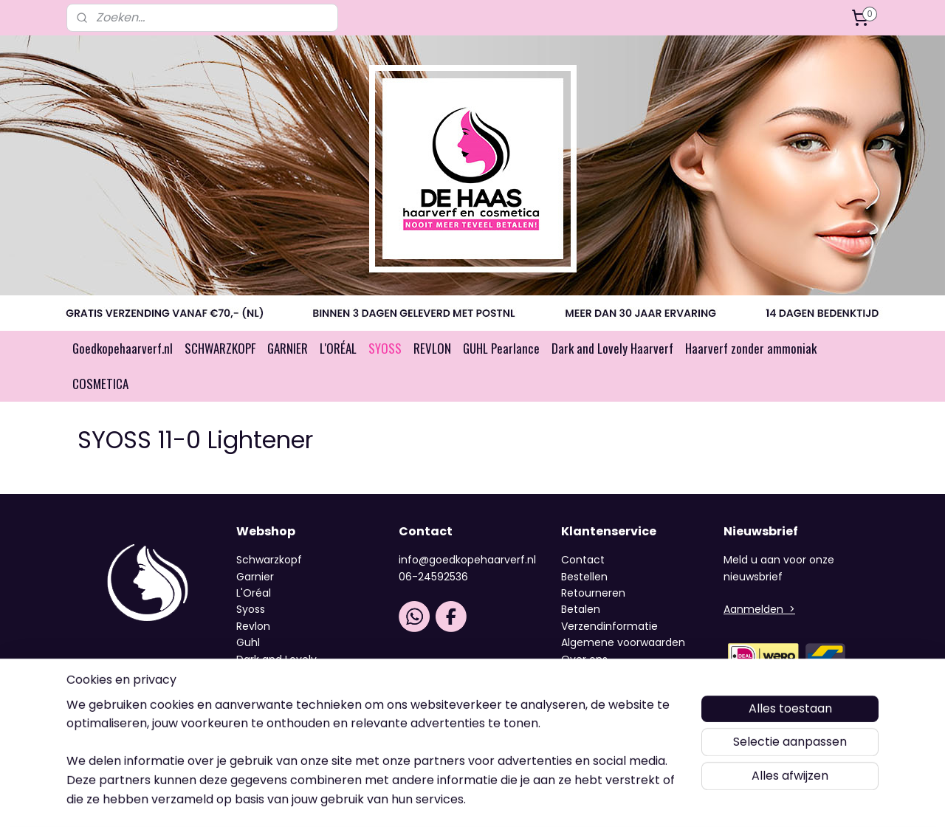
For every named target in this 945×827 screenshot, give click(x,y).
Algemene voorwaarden (623, 642)
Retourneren (593, 593)
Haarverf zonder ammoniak (751, 348)
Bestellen (584, 576)
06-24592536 (433, 576)
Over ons (586, 659)
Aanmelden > (759, 609)
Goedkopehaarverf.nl (122, 348)
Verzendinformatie (609, 626)
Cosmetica (265, 675)
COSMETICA (100, 383)
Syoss (250, 609)
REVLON (432, 348)
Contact (583, 559)
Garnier (255, 576)
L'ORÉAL (338, 348)
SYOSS (385, 348)
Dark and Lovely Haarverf (612, 348)
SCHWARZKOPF (220, 348)
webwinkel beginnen (521, 797)
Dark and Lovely (276, 659)
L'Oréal (253, 593)
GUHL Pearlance (501, 348)
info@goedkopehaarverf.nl (467, 559)
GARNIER (287, 348)
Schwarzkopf (269, 559)
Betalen (580, 609)
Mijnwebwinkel (652, 797)
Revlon (253, 626)
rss (465, 797)
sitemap (435, 797)
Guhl (248, 642)
